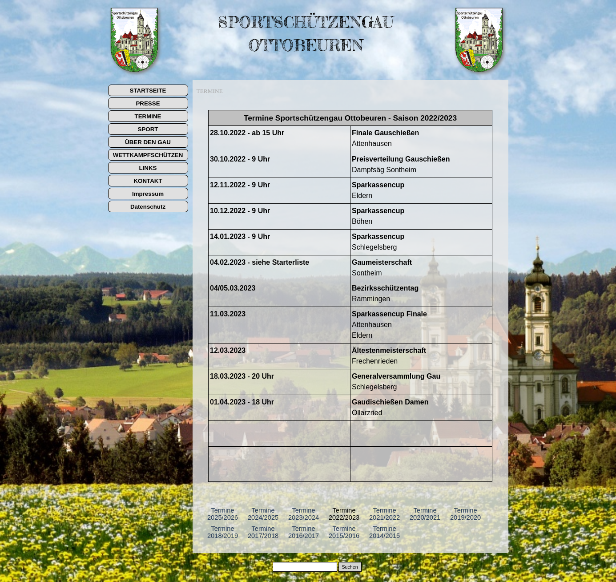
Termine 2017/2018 (263, 532)
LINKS (148, 168)
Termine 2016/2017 (303, 532)
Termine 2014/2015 (384, 532)
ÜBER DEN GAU (148, 142)
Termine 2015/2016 (344, 532)
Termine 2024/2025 (263, 514)
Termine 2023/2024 (303, 514)
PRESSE (148, 103)
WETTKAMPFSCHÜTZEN (148, 155)
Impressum (148, 193)
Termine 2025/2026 (222, 514)
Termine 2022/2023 (344, 514)
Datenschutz (147, 206)
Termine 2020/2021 (425, 514)
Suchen (350, 567)
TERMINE (148, 116)
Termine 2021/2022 (384, 514)
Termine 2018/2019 (222, 532)
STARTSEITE (148, 90)
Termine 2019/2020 (465, 514)
